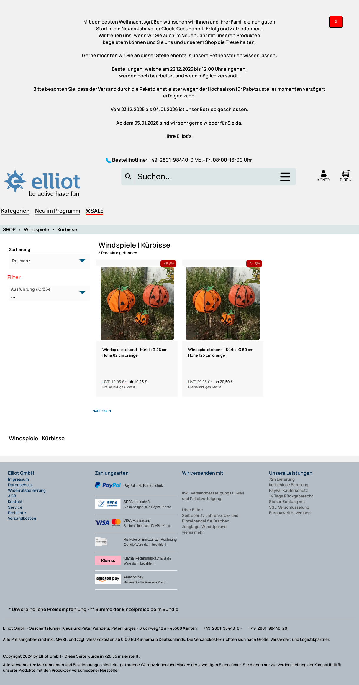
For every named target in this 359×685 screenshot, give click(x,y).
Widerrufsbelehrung (27, 490)
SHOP (9, 229)
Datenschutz (20, 484)
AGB (12, 496)
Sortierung (19, 249)
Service (15, 507)
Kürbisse (67, 229)
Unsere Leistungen (290, 473)
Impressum (18, 479)
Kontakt (15, 501)
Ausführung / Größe (46, 293)
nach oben (102, 410)
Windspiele (36, 229)
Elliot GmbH (21, 473)
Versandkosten (22, 518)
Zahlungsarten (112, 473)
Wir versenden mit (202, 473)
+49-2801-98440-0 (171, 159)
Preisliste (17, 512)
